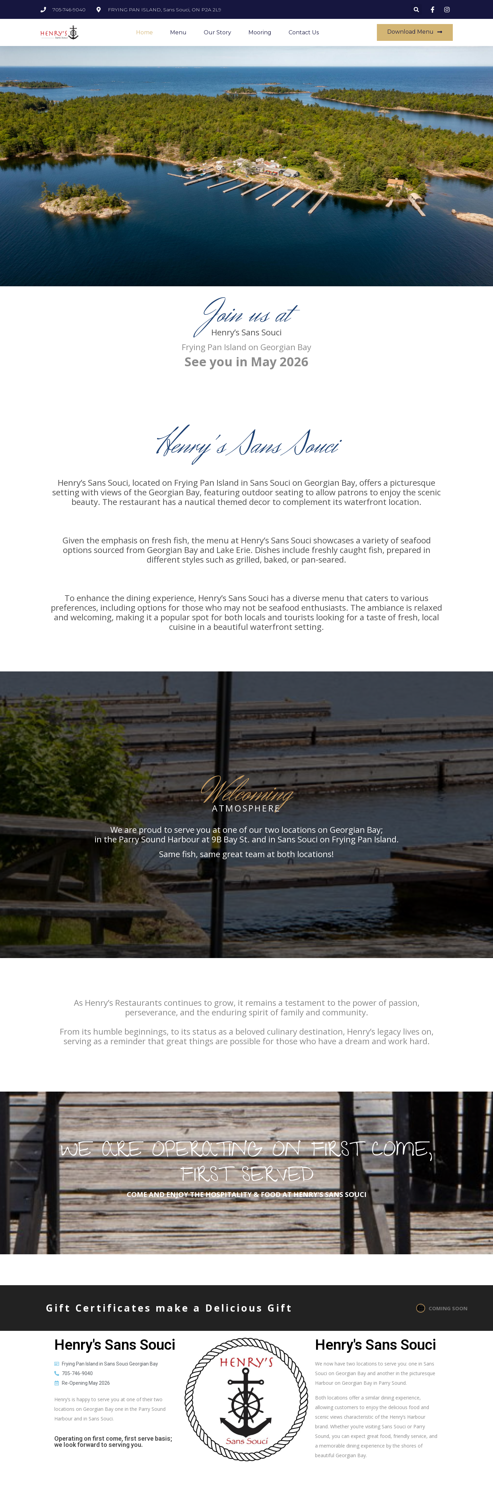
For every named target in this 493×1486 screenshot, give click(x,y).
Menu (178, 32)
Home (144, 32)
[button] (416, 9)
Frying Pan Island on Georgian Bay (246, 347)
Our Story (217, 32)
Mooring (259, 32)
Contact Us (304, 32)
